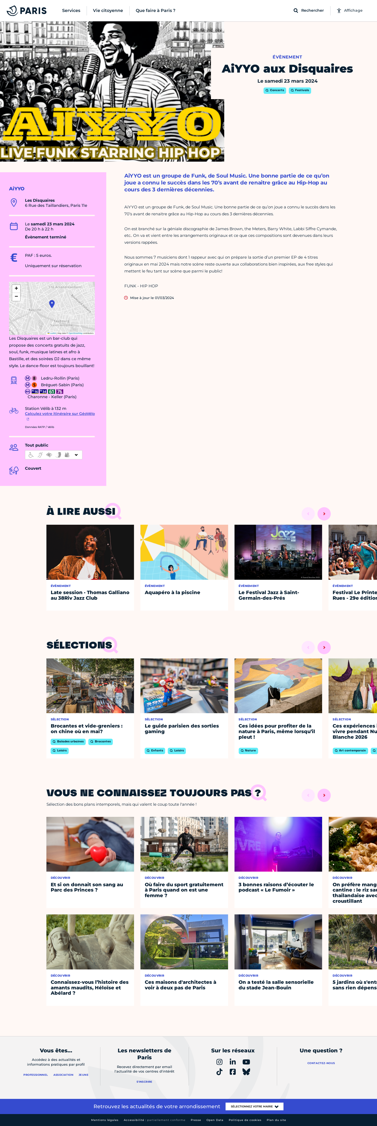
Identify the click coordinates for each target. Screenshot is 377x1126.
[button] (52, 304)
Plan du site (276, 1120)
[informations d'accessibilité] (53, 454)
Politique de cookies (245, 1120)
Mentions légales (104, 1120)
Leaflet (52, 333)
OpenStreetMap (76, 333)
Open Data (214, 1120)
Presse (196, 1120)
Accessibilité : (154, 1120)
